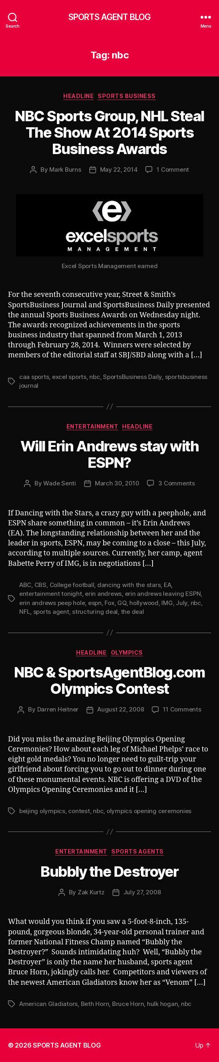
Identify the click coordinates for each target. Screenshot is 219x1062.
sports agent (51, 611)
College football (72, 585)
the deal (132, 611)
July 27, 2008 (142, 892)
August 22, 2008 (120, 709)
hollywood (144, 603)
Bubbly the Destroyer (109, 871)
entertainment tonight (50, 593)
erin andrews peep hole (52, 603)
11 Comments (182, 709)
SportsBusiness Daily (132, 377)
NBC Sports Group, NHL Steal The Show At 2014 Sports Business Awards (109, 132)
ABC (25, 585)
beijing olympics (42, 811)
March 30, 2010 (117, 483)
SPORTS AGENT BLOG (109, 17)
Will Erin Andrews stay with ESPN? (109, 454)
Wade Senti (59, 483)
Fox (109, 603)
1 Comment (173, 169)
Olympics (127, 652)
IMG (167, 603)
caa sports (34, 377)
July (181, 603)
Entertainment (92, 426)
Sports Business (127, 95)
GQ (122, 603)
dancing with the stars (129, 585)
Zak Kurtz (91, 892)
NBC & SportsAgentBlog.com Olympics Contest (109, 680)
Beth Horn (95, 1004)
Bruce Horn (128, 1004)
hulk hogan (162, 1004)
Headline (78, 95)
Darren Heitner (57, 709)
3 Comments (176, 483)
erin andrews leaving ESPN (163, 593)
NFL (24, 611)
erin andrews (103, 593)
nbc (94, 377)
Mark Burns (65, 169)
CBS (40, 585)
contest (79, 811)
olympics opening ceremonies (148, 811)
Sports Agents (137, 851)
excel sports (69, 377)
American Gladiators (48, 1004)
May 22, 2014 (119, 169)
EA (167, 585)
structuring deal (95, 611)
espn (95, 603)
